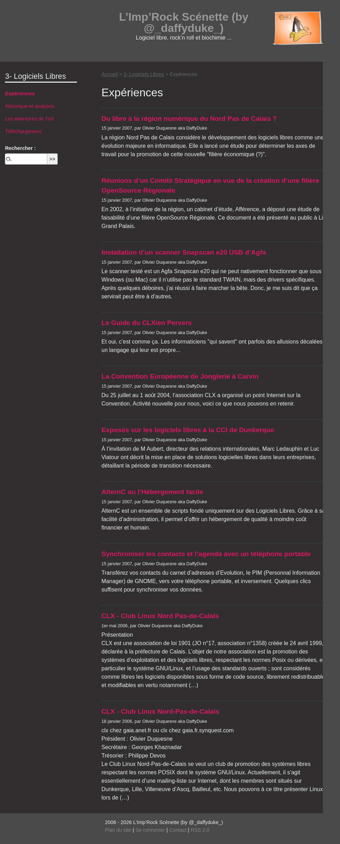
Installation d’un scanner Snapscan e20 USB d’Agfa (183, 252)
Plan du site (118, 830)
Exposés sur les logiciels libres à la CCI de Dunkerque (187, 430)
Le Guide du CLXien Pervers (146, 322)
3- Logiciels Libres (143, 74)
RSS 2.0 (200, 830)
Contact (178, 830)
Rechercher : (20, 148)
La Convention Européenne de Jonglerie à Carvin (179, 376)
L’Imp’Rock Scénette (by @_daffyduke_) (183, 22)
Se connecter (150, 830)
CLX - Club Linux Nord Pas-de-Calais (160, 616)
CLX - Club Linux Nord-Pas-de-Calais (160, 711)
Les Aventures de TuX (29, 119)
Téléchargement (23, 131)
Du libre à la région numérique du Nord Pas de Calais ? (189, 118)
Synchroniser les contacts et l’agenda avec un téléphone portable (206, 554)
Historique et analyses (30, 106)
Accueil (109, 74)
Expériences (20, 93)
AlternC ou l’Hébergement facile (152, 492)
